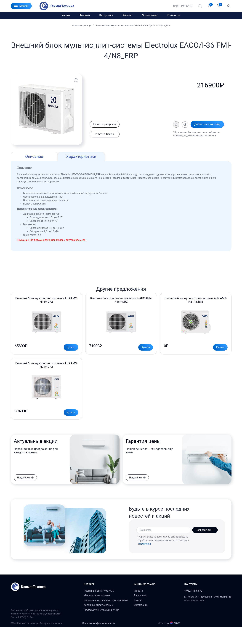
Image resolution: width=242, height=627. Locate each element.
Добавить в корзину (207, 124)
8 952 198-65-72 (183, 6)
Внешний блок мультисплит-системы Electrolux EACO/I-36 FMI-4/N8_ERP (133, 25)
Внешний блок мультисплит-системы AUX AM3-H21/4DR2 (46, 365)
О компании (149, 15)
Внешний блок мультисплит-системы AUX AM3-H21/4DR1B (196, 299)
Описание (34, 156)
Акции (66, 15)
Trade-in (85, 15)
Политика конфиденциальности (98, 623)
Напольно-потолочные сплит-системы (106, 600)
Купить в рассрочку (104, 124)
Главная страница (81, 25)
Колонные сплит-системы (98, 604)
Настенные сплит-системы (99, 590)
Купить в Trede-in (104, 134)
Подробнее (25, 477)
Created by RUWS (169, 623)
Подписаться (205, 530)
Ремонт (128, 15)
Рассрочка (106, 15)
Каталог (21, 6)
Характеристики (81, 156)
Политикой (145, 544)
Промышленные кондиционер (101, 609)
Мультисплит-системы (97, 595)
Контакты (173, 15)
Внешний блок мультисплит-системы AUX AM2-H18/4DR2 (121, 299)
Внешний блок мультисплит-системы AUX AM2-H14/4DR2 (46, 299)
